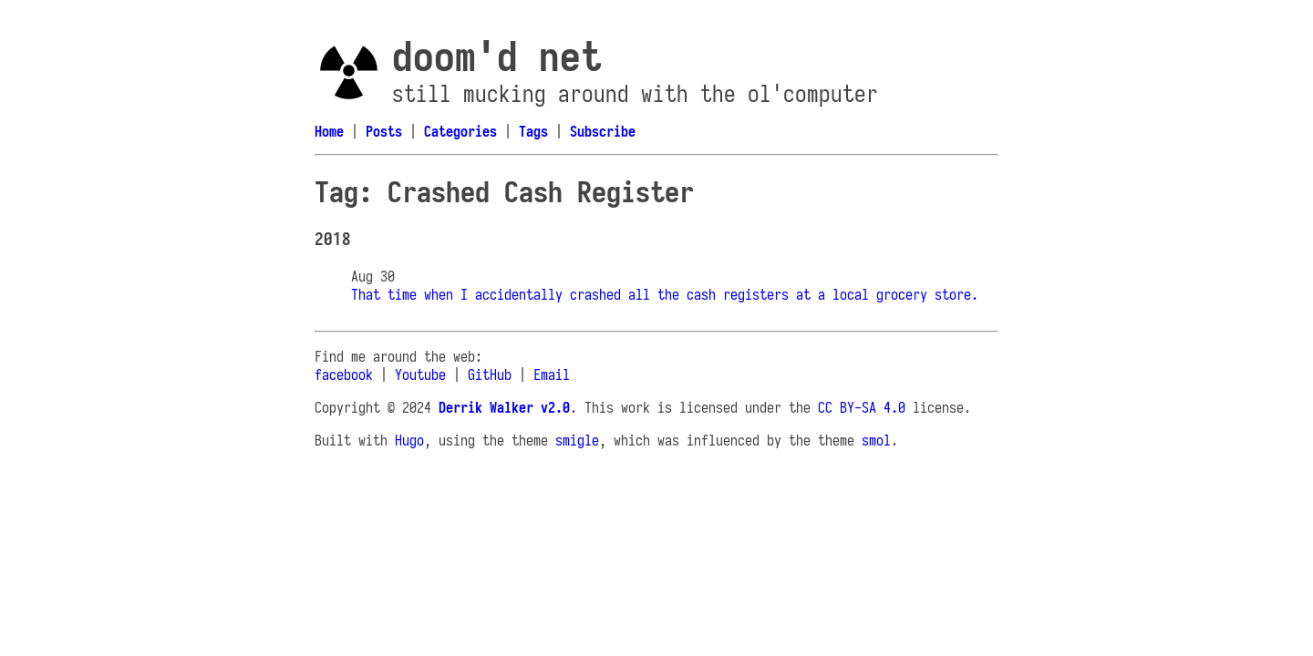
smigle (577, 440)
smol (876, 440)
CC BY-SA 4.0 (861, 407)
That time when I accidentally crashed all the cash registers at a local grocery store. (664, 294)
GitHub (490, 374)
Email (551, 374)
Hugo (409, 440)
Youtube (420, 374)
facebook (344, 374)
